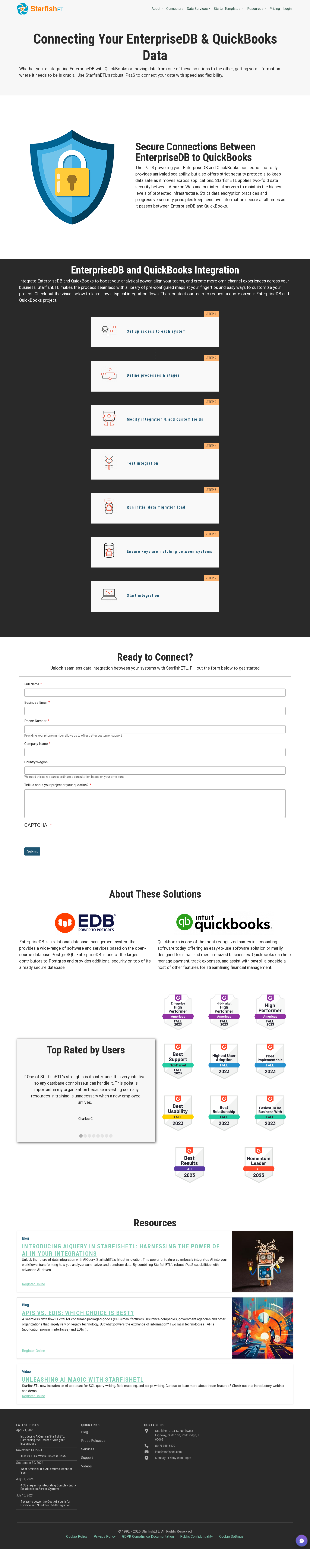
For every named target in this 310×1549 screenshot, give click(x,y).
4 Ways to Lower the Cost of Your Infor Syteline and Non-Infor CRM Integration (45, 1503)
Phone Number (35, 721)
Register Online (33, 1284)
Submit (32, 851)
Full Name (31, 684)
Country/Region (36, 762)
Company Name (36, 744)
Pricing (274, 9)
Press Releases (93, 1441)
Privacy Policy (105, 1536)
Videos (86, 1466)
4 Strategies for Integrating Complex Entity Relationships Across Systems (48, 1487)
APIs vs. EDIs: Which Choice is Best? (43, 1456)
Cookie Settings (231, 1536)
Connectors (174, 9)
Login (287, 9)
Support (87, 1458)
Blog (84, 1432)
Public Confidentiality (196, 1536)
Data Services (197, 9)
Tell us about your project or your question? (56, 785)
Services (87, 1449)
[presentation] (56, 839)
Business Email (35, 703)
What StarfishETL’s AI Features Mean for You (46, 1470)
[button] (301, 1540)
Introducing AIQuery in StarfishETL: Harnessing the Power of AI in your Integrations (42, 1440)
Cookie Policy (77, 1536)
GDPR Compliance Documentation (148, 1536)
